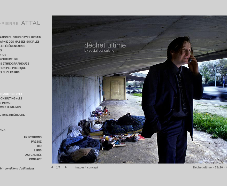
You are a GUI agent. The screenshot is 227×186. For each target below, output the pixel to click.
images (80, 167)
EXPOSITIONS (33, 137)
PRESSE (36, 141)
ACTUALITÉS (33, 154)
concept (92, 167)
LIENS (38, 150)
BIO (39, 146)
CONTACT (35, 159)
